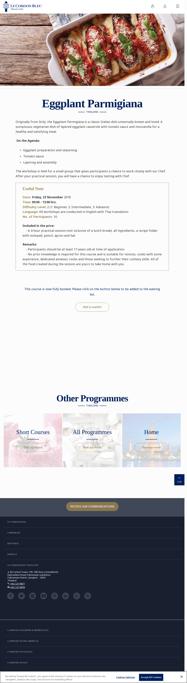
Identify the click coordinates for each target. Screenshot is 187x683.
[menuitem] (152, 7)
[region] (93, 677)
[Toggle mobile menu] (177, 7)
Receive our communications (92, 506)
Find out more (33, 447)
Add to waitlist (92, 307)
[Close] (181, 676)
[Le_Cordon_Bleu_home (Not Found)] (22, 7)
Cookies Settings (125, 677)
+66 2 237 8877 (17, 583)
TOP (179, 479)
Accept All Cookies (151, 677)
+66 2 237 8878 (17, 587)
